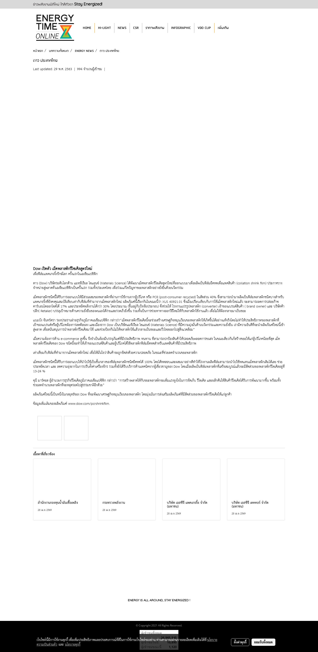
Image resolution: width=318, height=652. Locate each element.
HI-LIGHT (104, 28)
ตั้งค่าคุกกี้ (240, 642)
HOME (87, 28)
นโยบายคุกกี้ (72, 644)
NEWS (122, 28)
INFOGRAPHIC (181, 28)
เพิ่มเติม (223, 28)
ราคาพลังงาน (155, 28)
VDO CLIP (204, 28)
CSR (136, 28)
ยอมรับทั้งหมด (263, 642)
